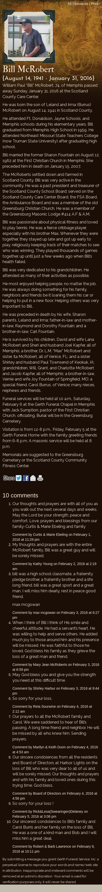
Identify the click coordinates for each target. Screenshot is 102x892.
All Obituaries (78, 4)
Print (94, 4)
